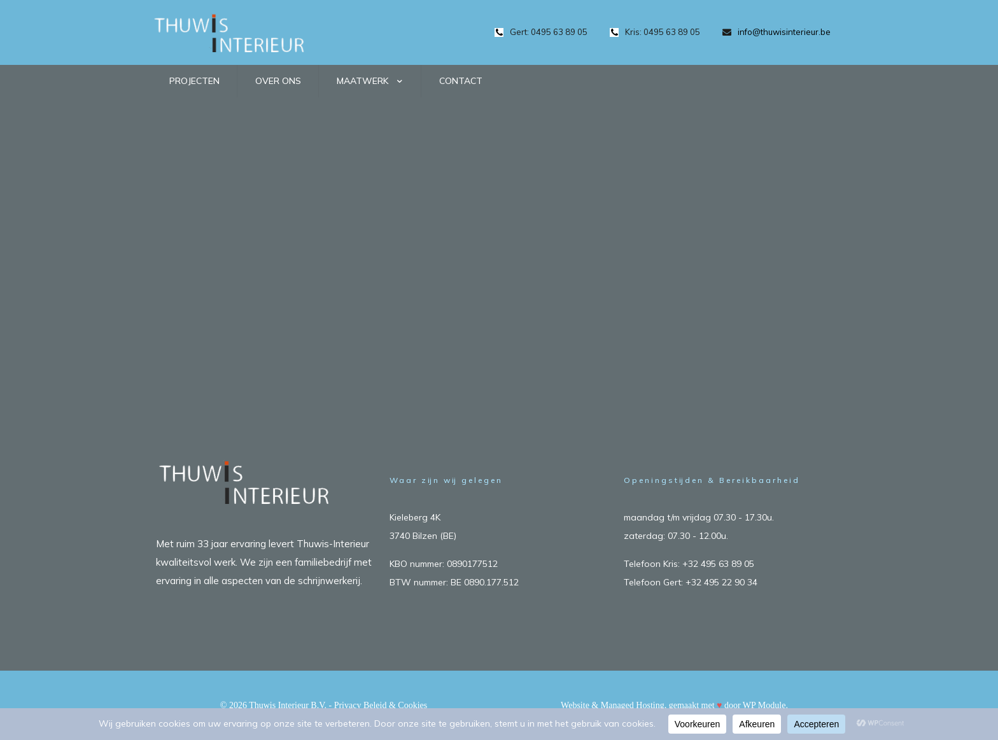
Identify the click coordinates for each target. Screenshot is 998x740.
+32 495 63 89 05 (718, 563)
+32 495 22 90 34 (721, 582)
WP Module (764, 705)
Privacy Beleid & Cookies (381, 705)
